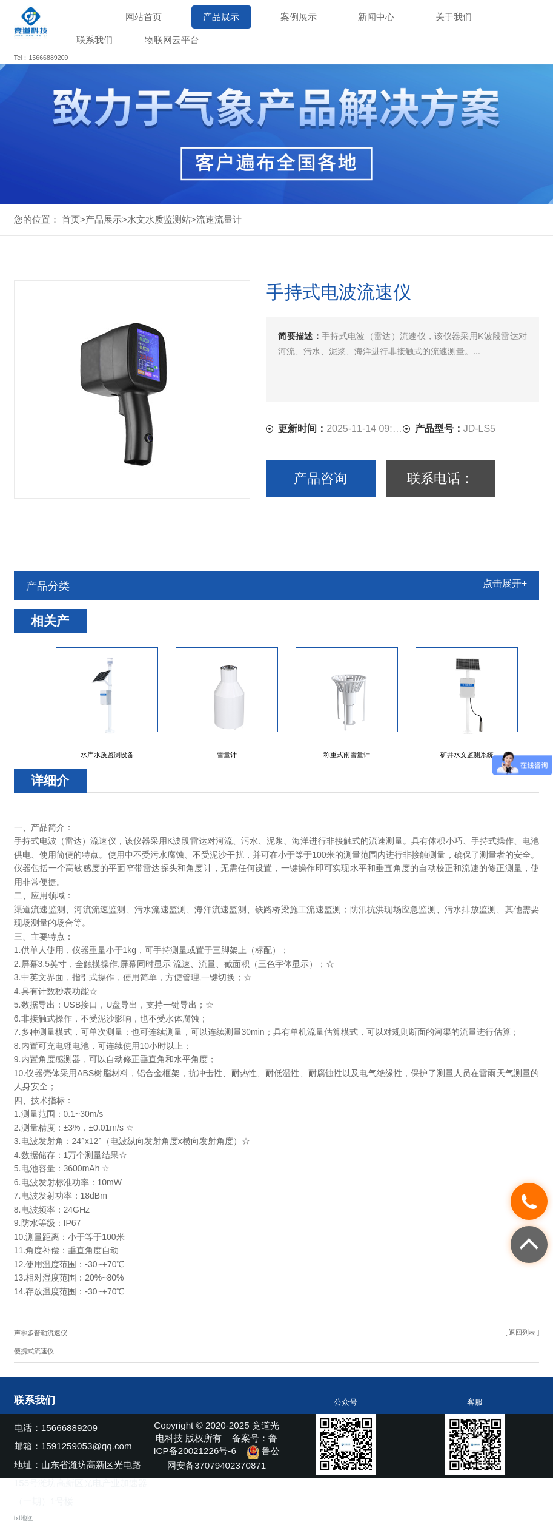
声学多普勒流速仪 (40, 1332)
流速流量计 (219, 219)
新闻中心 (376, 17)
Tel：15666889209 (41, 57)
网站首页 (143, 17)
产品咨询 (320, 478)
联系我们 (94, 40)
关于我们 (453, 17)
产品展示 (221, 17)
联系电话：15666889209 (440, 484)
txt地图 (24, 1517)
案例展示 (298, 17)
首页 (71, 219)
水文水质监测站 (159, 219)
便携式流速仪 (34, 1351)
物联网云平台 (172, 40)
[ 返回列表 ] (522, 1332)
